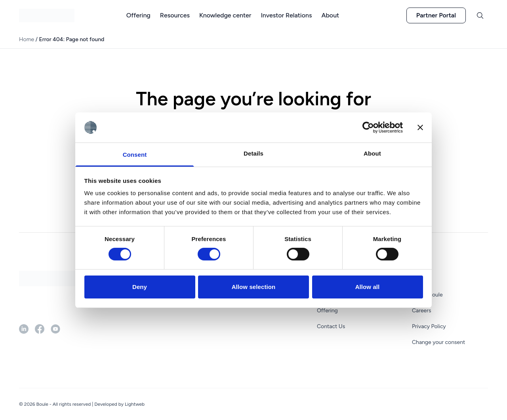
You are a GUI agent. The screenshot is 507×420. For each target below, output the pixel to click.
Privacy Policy (429, 326)
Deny (139, 286)
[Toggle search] (480, 15)
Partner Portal (436, 15)
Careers (421, 310)
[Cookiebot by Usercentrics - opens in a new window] (368, 127)
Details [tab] (253, 153)
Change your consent (438, 342)
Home (26, 39)
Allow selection (254, 286)
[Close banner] (420, 127)
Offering (327, 310)
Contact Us (331, 326)
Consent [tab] (135, 154)
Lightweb (135, 404)
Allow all (367, 286)
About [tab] (372, 153)
